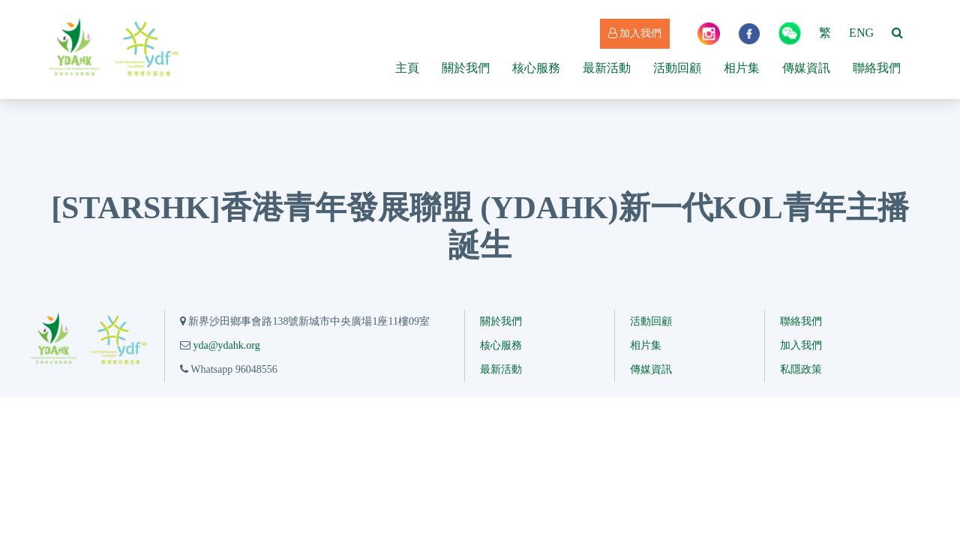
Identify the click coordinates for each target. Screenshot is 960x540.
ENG (861, 32)
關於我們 (466, 68)
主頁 (407, 68)
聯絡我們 (877, 68)
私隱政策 (801, 369)
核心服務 (536, 68)
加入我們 (635, 33)
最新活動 (607, 68)
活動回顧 (677, 68)
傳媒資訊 (806, 68)
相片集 (742, 68)
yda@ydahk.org (226, 345)
